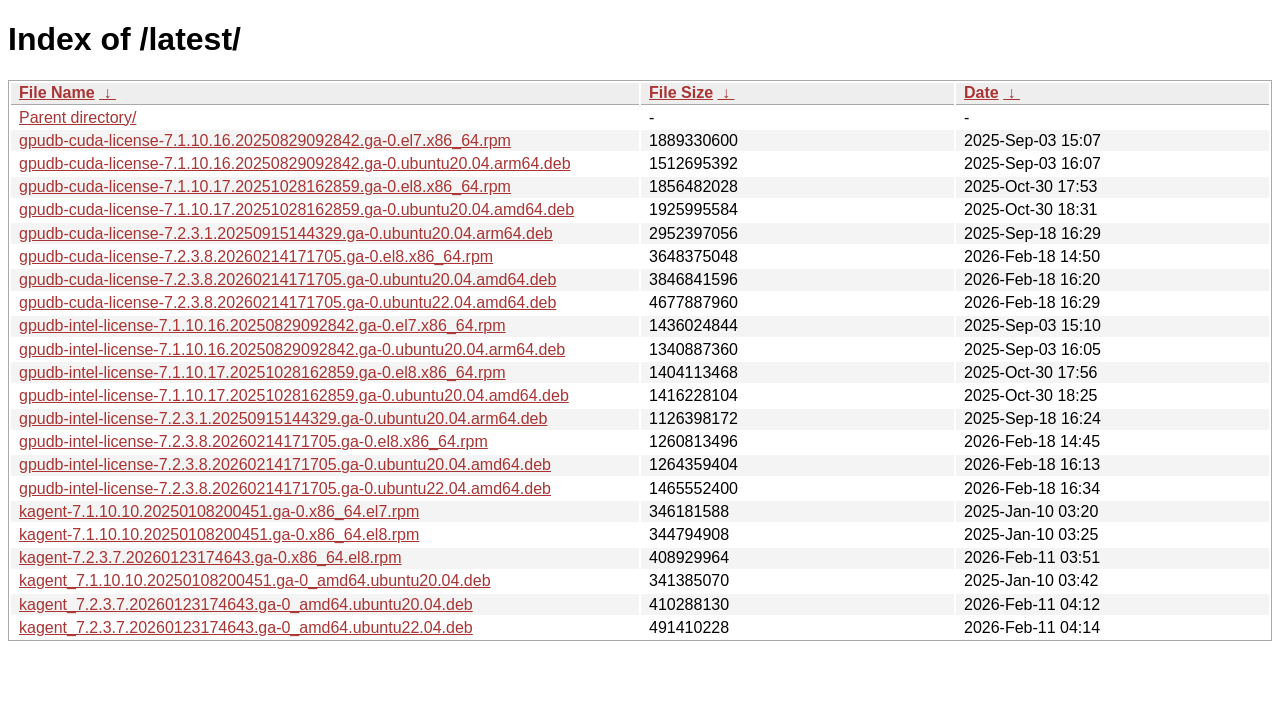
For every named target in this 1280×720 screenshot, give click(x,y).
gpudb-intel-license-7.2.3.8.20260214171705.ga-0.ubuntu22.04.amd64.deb (285, 488)
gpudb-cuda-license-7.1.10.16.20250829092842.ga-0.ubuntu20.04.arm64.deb (295, 163)
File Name (57, 92)
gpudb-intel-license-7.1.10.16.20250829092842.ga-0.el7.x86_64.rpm (262, 325)
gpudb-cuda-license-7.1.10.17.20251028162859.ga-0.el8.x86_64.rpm (265, 186)
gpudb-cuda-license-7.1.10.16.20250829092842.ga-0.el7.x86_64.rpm (265, 140)
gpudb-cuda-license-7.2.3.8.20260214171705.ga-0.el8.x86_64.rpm (256, 256)
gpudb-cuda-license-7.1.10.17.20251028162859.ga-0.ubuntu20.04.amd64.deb (296, 209)
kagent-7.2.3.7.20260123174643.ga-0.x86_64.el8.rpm (210, 557)
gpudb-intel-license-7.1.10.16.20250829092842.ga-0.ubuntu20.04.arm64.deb (292, 349)
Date (981, 92)
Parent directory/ (77, 117)
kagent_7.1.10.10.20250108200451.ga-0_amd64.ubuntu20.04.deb (255, 580)
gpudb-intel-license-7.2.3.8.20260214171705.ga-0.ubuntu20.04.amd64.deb (285, 464)
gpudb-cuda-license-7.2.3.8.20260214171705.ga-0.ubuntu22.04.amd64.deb (287, 302)
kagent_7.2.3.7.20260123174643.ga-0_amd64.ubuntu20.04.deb (246, 604)
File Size (681, 92)
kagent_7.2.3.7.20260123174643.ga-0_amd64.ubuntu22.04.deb (246, 627)
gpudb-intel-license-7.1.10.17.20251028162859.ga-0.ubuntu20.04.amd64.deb (294, 395)
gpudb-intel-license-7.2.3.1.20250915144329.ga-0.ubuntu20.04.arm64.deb (283, 418)
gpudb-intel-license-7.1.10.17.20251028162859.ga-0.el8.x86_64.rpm (262, 372)
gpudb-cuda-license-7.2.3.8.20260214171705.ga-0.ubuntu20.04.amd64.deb (287, 279)
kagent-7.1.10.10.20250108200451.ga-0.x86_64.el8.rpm (219, 534)
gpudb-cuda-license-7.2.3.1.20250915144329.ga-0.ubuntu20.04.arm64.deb (286, 233)
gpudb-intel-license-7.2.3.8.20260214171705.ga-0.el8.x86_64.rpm (253, 441)
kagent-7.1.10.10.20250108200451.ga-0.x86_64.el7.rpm (219, 511)
